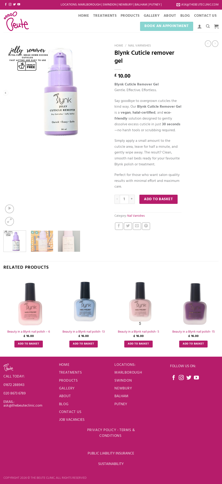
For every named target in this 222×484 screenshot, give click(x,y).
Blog (185, 16)
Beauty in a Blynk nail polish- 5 (138, 332)
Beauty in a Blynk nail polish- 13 (83, 332)
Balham (141, 4)
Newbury (126, 4)
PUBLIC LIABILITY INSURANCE (111, 454)
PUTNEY (120, 404)
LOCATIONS (69, 4)
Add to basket (158, 199)
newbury (123, 388)
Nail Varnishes (139, 45)
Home (83, 16)
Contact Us (205, 16)
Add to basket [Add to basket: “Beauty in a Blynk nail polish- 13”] (83, 344)
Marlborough (89, 4)
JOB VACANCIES (72, 420)
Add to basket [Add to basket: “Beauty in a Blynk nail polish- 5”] (138, 344)
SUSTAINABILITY (111, 464)
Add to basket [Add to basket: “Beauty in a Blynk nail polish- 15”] (193, 344)
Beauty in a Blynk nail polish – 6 (28, 332)
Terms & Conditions (117, 433)
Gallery (152, 16)
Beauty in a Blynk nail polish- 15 (193, 332)
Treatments (104, 16)
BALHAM (121, 396)
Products (130, 16)
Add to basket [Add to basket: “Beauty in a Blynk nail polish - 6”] (28, 344)
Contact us (70, 412)
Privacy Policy (101, 430)
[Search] (208, 26)
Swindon (110, 4)
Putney (155, 4)
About (170, 16)
